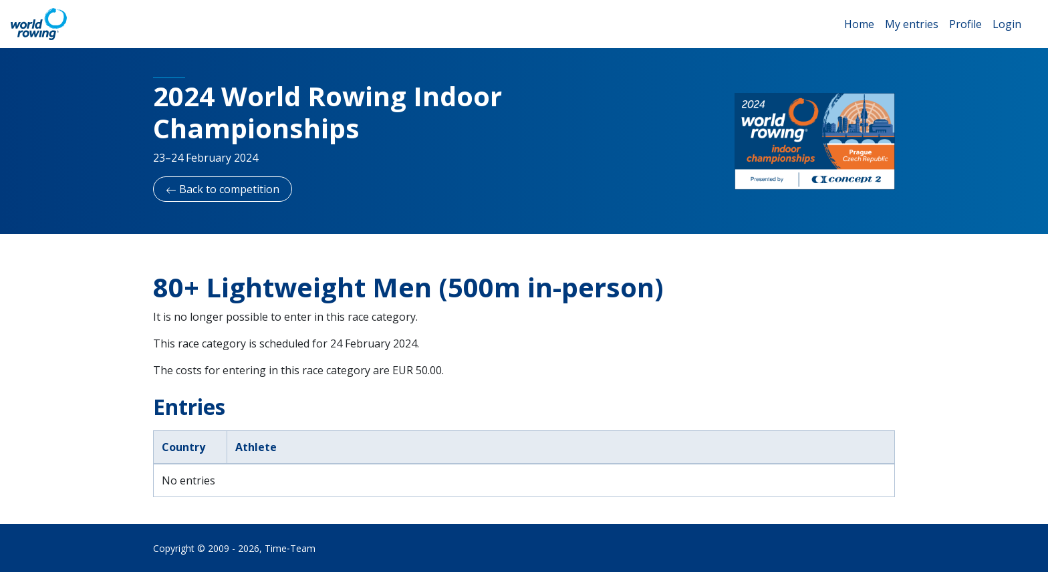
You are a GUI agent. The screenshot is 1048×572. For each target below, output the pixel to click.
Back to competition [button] (222, 189)
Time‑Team (290, 548)
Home (859, 24)
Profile (965, 24)
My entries (911, 24)
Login (1007, 24)
